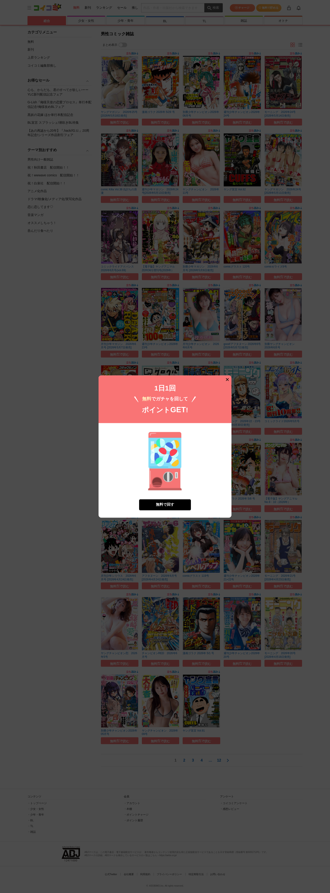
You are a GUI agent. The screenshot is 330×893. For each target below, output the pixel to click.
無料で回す (165, 501)
